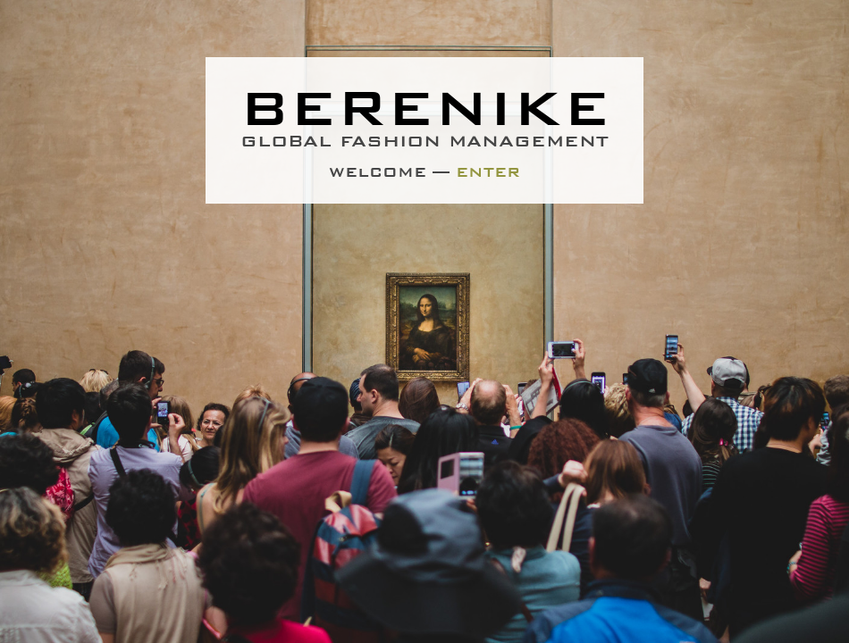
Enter (488, 172)
